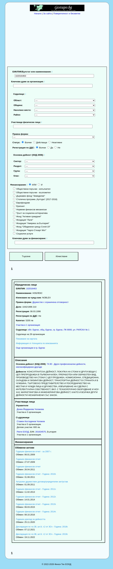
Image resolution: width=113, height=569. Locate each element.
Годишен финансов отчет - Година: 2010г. (36, 474)
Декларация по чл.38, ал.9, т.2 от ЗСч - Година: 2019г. (42, 534)
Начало (37, 13)
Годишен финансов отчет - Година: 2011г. (36, 489)
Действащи (40, 142)
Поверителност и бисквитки (66, 13)
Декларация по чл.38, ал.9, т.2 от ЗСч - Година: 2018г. (42, 526)
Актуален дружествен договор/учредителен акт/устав (42, 481)
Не (57, 147)
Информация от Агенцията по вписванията (37, 343)
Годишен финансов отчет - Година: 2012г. (36, 496)
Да (50, 147)
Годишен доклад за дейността (30, 519)
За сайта (47, 13)
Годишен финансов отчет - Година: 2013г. (36, 504)
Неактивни (55, 142)
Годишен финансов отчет (28, 459)
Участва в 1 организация (28, 325)
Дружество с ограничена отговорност (50, 302)
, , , (58, 329)
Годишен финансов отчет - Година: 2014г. (36, 511)
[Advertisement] (58, 40)
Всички (27, 142)
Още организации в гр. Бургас (30, 348)
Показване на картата (26, 339)
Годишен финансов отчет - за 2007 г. (33, 451)
